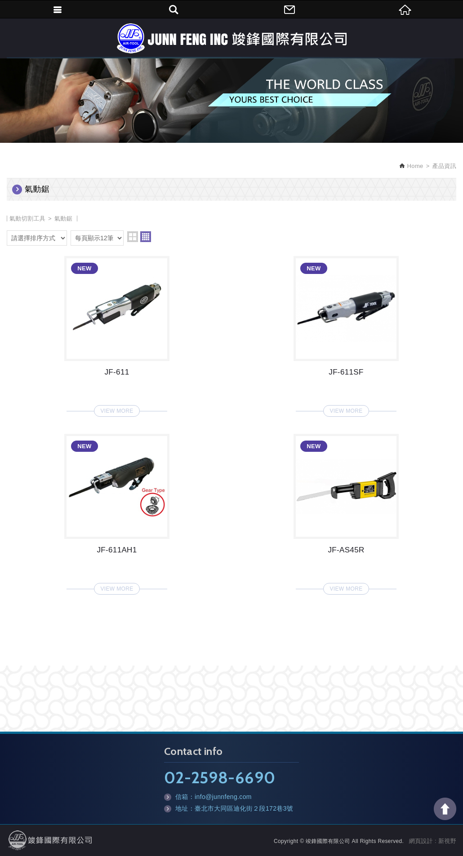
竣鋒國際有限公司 (231, 38)
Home (414, 166)
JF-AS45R (346, 511)
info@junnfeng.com (223, 796)
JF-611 (116, 333)
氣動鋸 (63, 218)
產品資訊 (444, 166)
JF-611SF (346, 333)
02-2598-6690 (219, 777)
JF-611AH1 (116, 511)
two (132, 236)
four (145, 236)
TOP (445, 809)
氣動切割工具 (27, 218)
